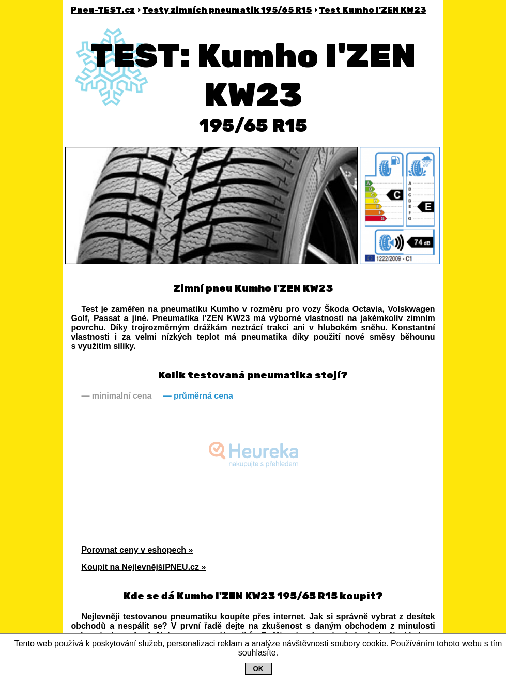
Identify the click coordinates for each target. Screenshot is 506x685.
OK (258, 669)
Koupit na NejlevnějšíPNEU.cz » (143, 566)
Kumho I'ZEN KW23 (372, 10)
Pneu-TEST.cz (103, 10)
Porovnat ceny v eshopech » (137, 549)
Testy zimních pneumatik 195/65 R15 (227, 10)
